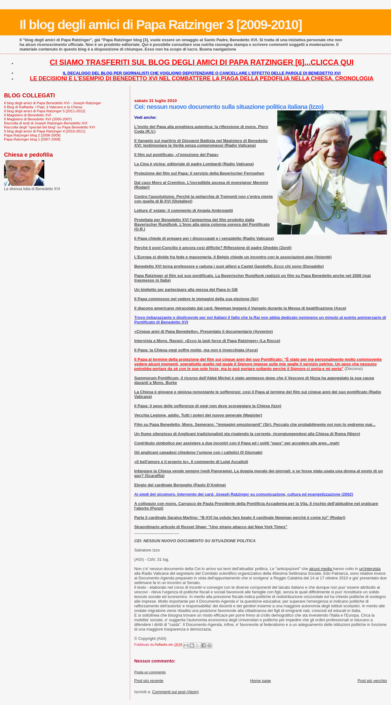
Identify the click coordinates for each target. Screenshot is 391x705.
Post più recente (148, 680)
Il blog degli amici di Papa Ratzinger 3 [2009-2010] (161, 24)
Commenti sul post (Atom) (175, 691)
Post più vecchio (372, 680)
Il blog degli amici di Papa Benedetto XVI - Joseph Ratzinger (52, 103)
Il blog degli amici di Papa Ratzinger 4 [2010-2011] (44, 131)
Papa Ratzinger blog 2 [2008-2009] (32, 135)
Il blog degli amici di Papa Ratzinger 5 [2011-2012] (44, 111)
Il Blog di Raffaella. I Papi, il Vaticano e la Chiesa (43, 107)
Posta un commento (150, 672)
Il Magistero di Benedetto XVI (27, 115)
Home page (260, 680)
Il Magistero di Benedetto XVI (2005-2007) (38, 119)
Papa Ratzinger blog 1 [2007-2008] (32, 139)
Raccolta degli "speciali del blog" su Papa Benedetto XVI (49, 127)
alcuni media (321, 568)
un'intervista (369, 568)
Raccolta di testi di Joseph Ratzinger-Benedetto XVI (45, 123)
